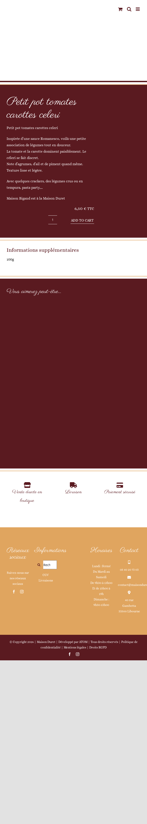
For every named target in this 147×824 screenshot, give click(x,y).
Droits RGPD (98, 811)
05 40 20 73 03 (129, 733)
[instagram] (22, 755)
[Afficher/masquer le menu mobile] (138, 9)
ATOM (83, 805)
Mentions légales (75, 811)
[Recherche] (38, 728)
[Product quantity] (52, 219)
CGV (46, 738)
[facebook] (14, 755)
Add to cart (82, 220)
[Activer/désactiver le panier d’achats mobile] (120, 9)
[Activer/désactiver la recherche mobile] (129, 9)
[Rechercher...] (45, 728)
